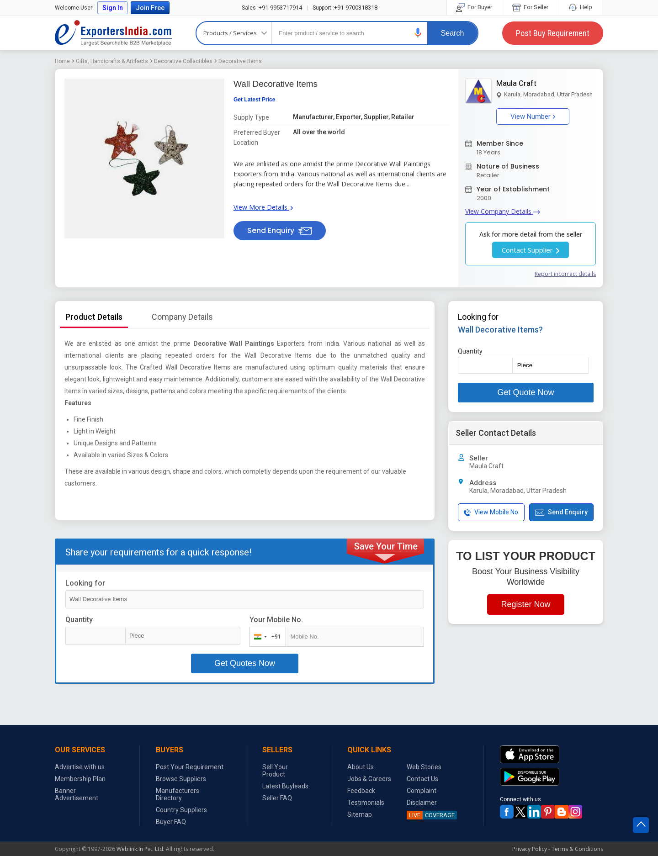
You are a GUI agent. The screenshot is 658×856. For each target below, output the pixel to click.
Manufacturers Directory (177, 794)
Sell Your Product (275, 770)
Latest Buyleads (285, 786)
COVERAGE (431, 815)
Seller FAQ (277, 798)
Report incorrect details (565, 274)
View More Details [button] (263, 207)
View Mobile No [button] (491, 512)
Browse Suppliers (181, 778)
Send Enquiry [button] (279, 230)
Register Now (525, 604)
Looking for (85, 583)
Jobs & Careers (369, 778)
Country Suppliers (181, 810)
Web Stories (424, 767)
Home (62, 61)
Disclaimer (422, 802)
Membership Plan (80, 778)
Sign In (112, 7)
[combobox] (265, 637)
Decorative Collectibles (183, 61)
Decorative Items (240, 61)
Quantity (79, 619)
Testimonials (365, 802)
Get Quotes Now (244, 663)
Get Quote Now (525, 392)
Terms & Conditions (577, 849)
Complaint (421, 790)
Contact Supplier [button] (530, 249)
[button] (418, 32)
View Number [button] (532, 116)
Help (581, 7)
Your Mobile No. (276, 619)
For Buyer (475, 7)
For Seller (531, 7)
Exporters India (113, 33)
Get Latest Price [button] (254, 99)
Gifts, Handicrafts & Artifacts (112, 61)
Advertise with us (80, 767)
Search (452, 33)
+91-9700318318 (345, 7)
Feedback (361, 790)
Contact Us (422, 778)
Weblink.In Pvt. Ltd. (140, 849)
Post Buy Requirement (552, 33)
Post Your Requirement (189, 767)
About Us (360, 767)
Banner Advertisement (76, 794)
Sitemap (359, 814)
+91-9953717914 (272, 7)
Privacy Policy (529, 849)
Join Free (150, 7)
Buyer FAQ (171, 821)
